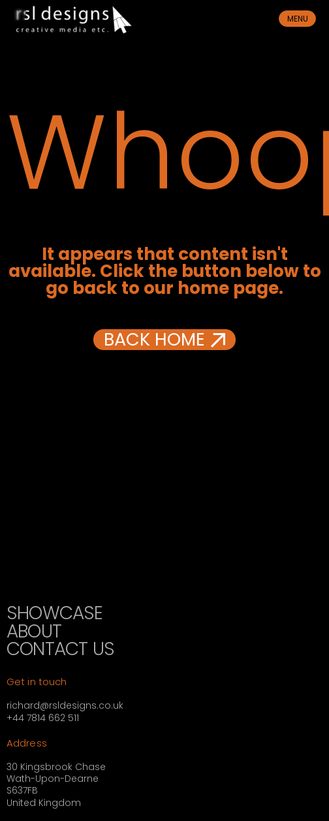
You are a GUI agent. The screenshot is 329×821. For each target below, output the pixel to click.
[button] (164, 339)
